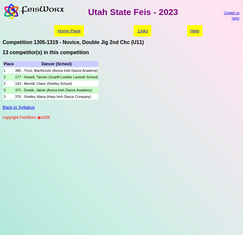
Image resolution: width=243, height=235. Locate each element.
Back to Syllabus (19, 107)
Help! (235, 18)
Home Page (68, 30)
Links (142, 30)
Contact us (231, 13)
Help (194, 30)
